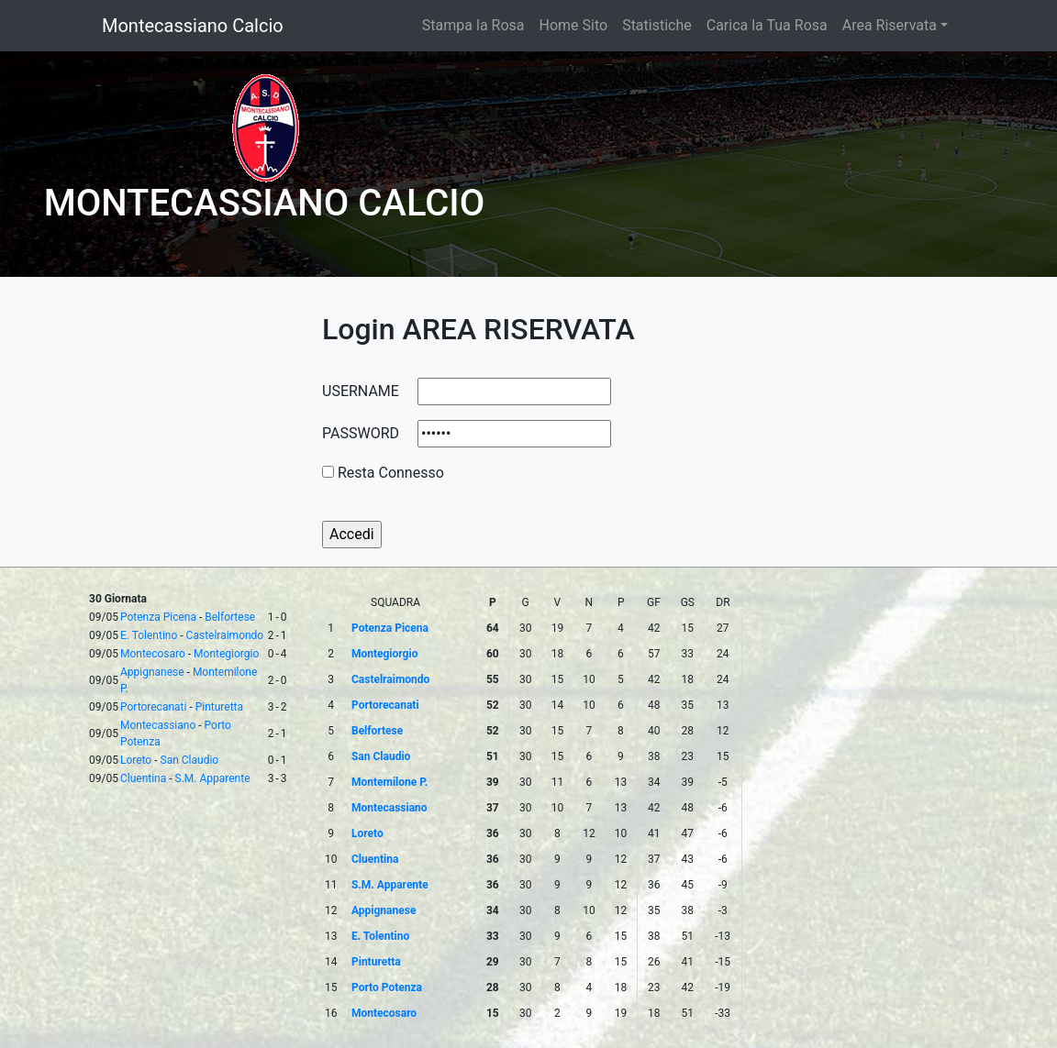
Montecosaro (152, 653)
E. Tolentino (148, 635)
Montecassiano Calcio (193, 26)
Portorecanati (153, 707)
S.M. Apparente (212, 778)
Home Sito (574, 25)
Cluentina (143, 778)
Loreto (135, 760)
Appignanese (152, 672)
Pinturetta (219, 707)
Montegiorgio (226, 653)
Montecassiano (157, 725)
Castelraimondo (225, 635)
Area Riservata (889, 25)
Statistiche (657, 25)
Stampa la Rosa (473, 25)
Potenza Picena (158, 617)
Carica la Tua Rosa (767, 25)
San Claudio (190, 760)
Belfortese (230, 617)
